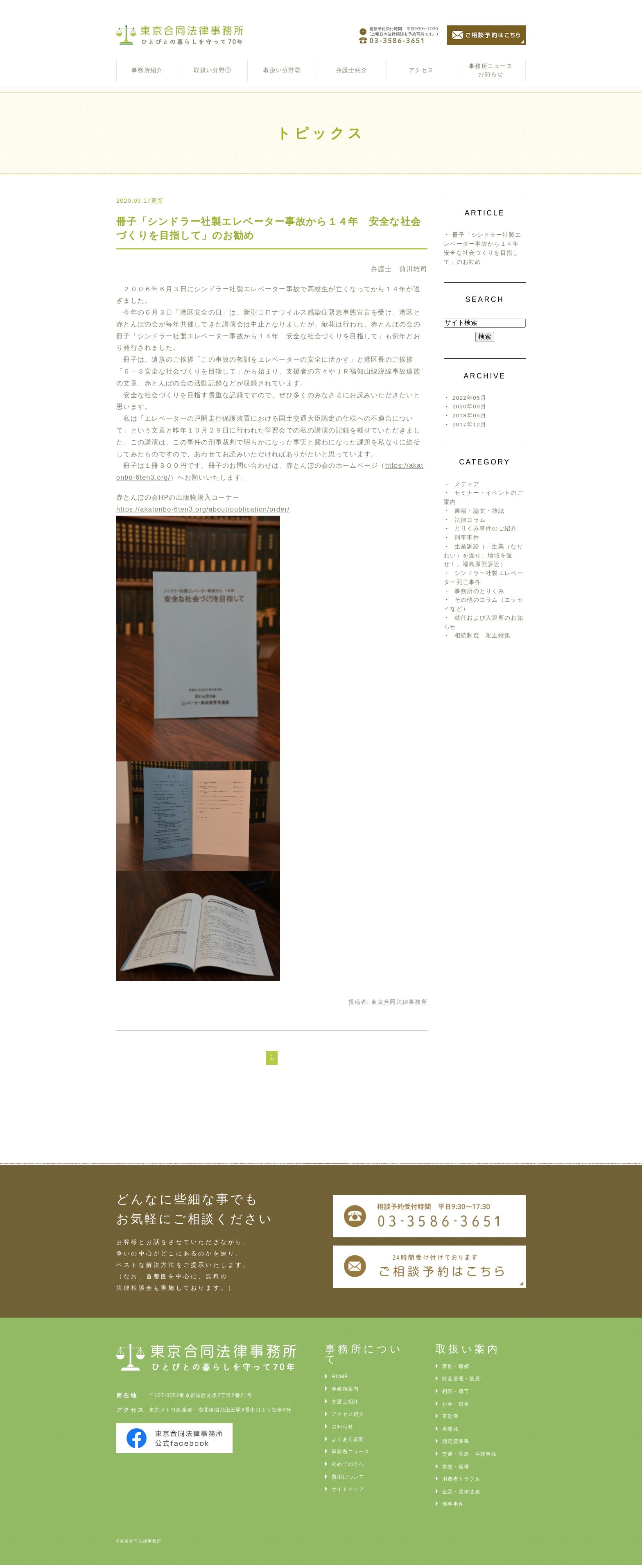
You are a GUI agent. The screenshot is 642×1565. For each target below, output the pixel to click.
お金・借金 (455, 1404)
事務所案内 (345, 1389)
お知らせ (342, 1426)
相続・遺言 (455, 1391)
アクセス (421, 70)
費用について (348, 1477)
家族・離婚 (455, 1366)
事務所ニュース (351, 1451)
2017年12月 (469, 424)
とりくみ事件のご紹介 (485, 528)
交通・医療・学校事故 (469, 1454)
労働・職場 (455, 1467)
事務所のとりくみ (479, 591)
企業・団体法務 (461, 1492)
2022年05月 (469, 398)
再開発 (450, 1429)
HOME (340, 1376)
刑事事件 (466, 538)
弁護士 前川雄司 (399, 268)
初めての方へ (348, 1464)
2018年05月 (469, 415)
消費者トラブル (461, 1479)
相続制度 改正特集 (482, 635)
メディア (466, 484)
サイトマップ (348, 1489)
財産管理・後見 (461, 1379)
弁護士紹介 (351, 70)
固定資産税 (455, 1441)
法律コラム (470, 520)
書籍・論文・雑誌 (479, 511)
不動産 (450, 1416)
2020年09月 (469, 406)
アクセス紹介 (348, 1414)
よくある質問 (348, 1439)
